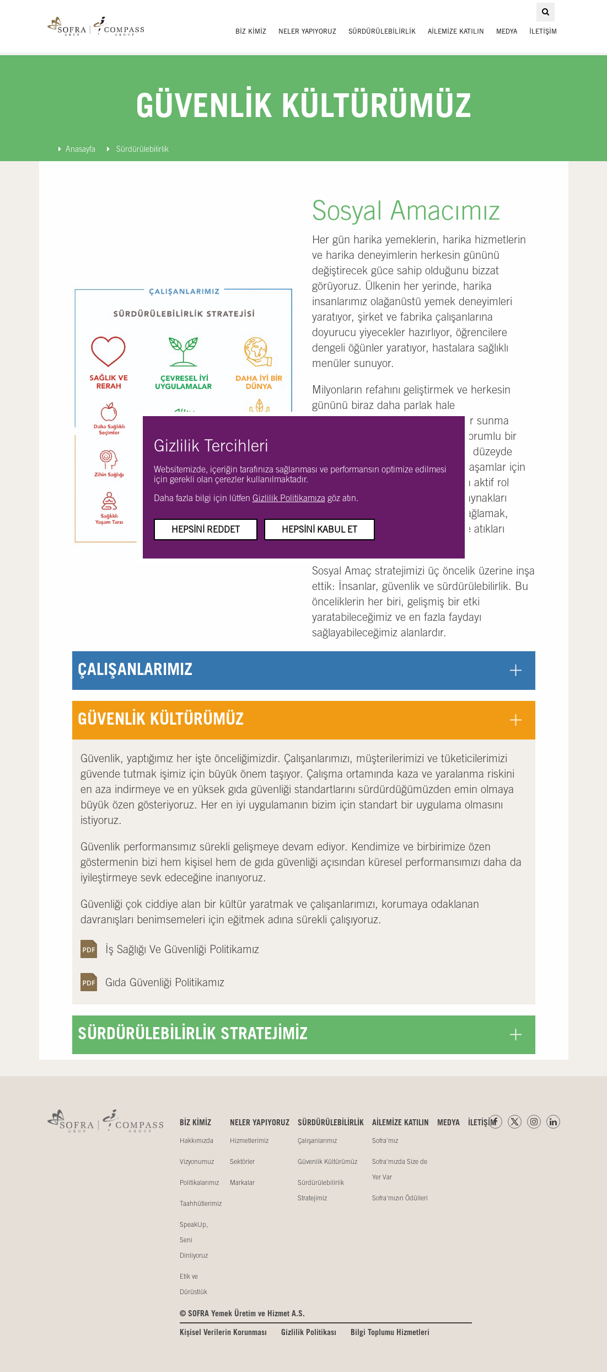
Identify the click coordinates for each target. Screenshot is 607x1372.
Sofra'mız (385, 1141)
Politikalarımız (199, 1183)
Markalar (242, 1183)
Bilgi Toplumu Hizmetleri (390, 1333)
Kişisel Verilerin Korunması (223, 1333)
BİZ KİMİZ (250, 32)
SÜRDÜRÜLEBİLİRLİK (382, 32)
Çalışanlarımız (317, 1141)
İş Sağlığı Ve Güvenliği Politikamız (182, 949)
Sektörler (242, 1162)
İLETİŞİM (543, 32)
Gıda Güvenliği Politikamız (164, 982)
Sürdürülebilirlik (138, 149)
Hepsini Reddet (205, 529)
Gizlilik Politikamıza (289, 498)
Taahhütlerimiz (201, 1204)
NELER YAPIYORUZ (307, 32)
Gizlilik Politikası (308, 1333)
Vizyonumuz (197, 1162)
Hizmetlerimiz (249, 1141)
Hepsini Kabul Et (319, 529)
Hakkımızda (196, 1141)
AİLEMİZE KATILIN (456, 32)
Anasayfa (76, 149)
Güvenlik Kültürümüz (327, 1162)
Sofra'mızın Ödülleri (400, 1198)
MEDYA (506, 32)
